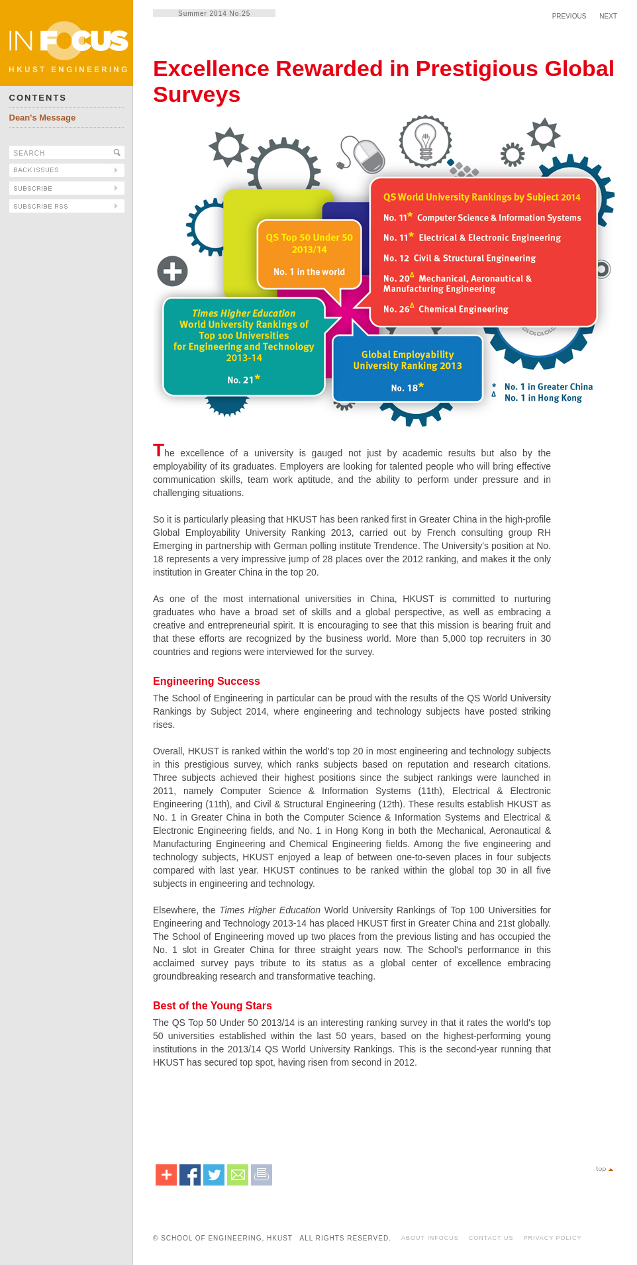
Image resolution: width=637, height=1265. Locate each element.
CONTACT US (491, 1238)
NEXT (608, 16)
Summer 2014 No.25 (214, 13)
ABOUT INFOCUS (430, 1238)
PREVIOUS (569, 16)
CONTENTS (38, 98)
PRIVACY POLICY (552, 1238)
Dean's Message (42, 118)
